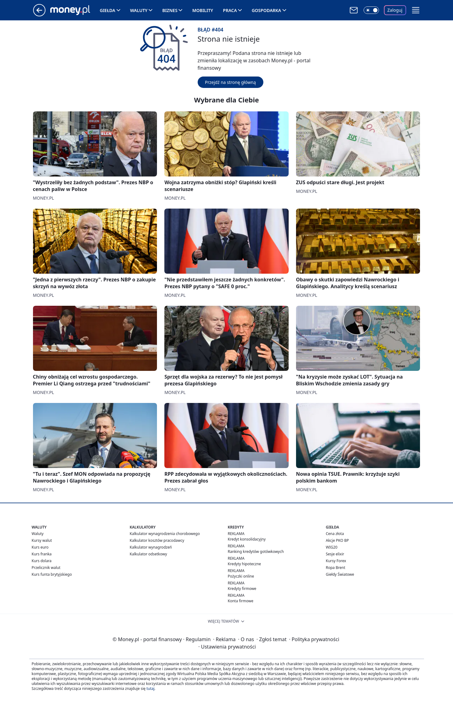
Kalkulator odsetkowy (148, 554)
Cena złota (335, 533)
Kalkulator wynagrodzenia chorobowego (165, 533)
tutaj (150, 688)
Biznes (169, 10)
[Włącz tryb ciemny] (371, 10)
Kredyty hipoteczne (244, 563)
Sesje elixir (335, 554)
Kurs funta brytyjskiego (52, 574)
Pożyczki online (241, 576)
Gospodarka (266, 10)
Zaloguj (394, 10)
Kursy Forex (336, 560)
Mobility (202, 10)
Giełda (107, 10)
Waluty (139, 10)
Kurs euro (40, 547)
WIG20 (332, 547)
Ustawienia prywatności (227, 646)
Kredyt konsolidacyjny (247, 539)
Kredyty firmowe (242, 588)
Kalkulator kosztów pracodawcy (157, 540)
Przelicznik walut (46, 567)
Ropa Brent (335, 567)
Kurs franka (42, 554)
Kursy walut (42, 540)
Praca (230, 10)
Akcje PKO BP (337, 540)
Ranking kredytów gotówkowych (256, 551)
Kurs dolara (42, 560)
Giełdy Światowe (340, 574)
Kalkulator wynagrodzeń (151, 547)
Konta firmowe (240, 601)
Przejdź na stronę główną (230, 82)
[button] (416, 10)
